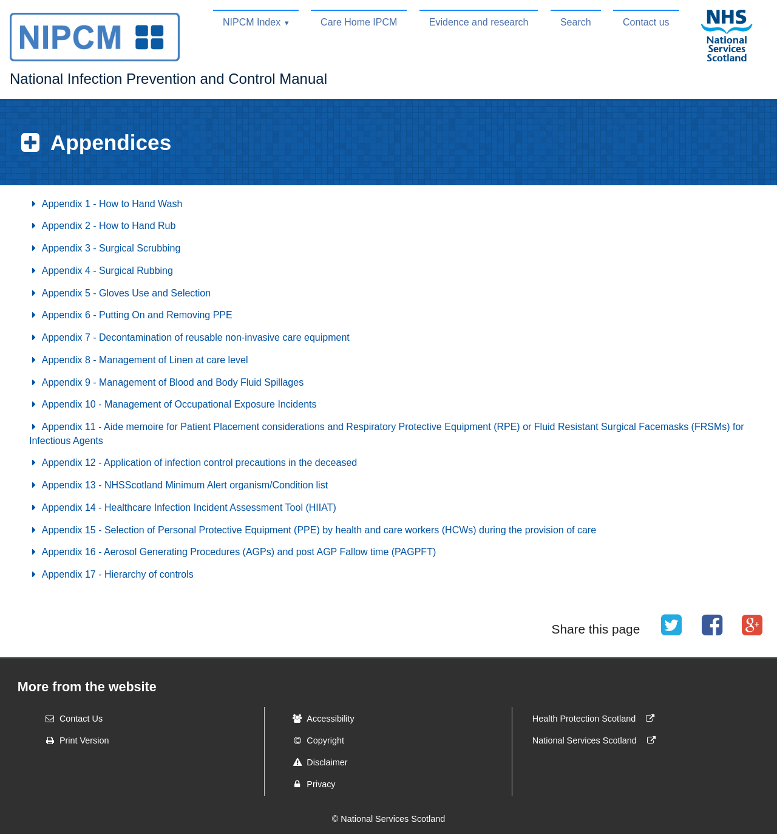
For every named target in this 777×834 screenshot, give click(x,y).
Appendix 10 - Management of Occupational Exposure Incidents (172, 404)
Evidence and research (479, 22)
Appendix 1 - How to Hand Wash (105, 204)
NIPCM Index (251, 22)
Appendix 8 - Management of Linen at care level (138, 360)
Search (575, 22)
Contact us (646, 22)
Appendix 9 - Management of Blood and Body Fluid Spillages (166, 382)
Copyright (314, 740)
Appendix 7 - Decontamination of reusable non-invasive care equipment (189, 337)
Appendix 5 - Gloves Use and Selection (120, 293)
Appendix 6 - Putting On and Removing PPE (130, 315)
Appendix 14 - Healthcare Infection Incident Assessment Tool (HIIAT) (182, 507)
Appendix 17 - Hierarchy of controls (111, 574)
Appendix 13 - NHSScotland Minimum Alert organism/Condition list (178, 485)
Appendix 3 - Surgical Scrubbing (104, 248)
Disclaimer (316, 762)
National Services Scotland (596, 740)
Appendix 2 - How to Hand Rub (102, 225)
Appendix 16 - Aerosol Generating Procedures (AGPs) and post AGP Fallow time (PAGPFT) (232, 552)
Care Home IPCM (359, 22)
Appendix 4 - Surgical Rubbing (101, 270)
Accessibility (319, 718)
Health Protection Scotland (596, 718)
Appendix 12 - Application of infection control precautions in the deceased (193, 462)
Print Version (73, 740)
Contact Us (70, 718)
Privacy (310, 784)
